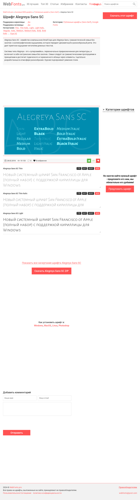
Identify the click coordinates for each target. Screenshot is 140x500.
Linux (55, 325)
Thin (17, 28)
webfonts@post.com (128, 493)
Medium (19, 31)
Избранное (67, 4)
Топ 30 (44, 4)
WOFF (91, 168)
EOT (84, 168)
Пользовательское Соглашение (17, 493)
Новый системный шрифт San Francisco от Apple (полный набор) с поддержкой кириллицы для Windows (51, 179)
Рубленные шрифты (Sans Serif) (77, 22)
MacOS (47, 325)
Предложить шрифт (120, 189)
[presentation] (24, 423)
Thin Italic (24, 28)
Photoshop (64, 325)
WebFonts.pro (16, 487)
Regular (6, 31)
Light (31, 28)
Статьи (54, 4)
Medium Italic (30, 31)
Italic (13, 31)
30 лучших (33, 4)
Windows (38, 325)
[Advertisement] (51, 84)
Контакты (81, 4)
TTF (79, 168)
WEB (97, 168)
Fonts (14, 4)
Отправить (17, 432)
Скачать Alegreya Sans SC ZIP (51, 270)
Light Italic (39, 28)
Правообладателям (128, 487)
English (97, 4)
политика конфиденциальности (47, 493)
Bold (39, 31)
